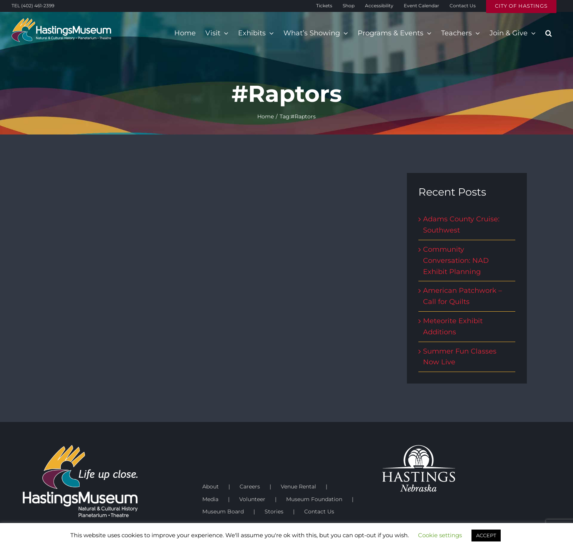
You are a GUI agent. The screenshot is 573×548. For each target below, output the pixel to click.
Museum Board (223, 511)
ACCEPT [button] (486, 535)
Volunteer (252, 499)
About (210, 486)
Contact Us (319, 511)
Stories (274, 511)
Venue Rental (298, 486)
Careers (250, 486)
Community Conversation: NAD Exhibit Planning (456, 260)
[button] (548, 33)
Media (210, 499)
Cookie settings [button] (440, 535)
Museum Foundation (314, 499)
